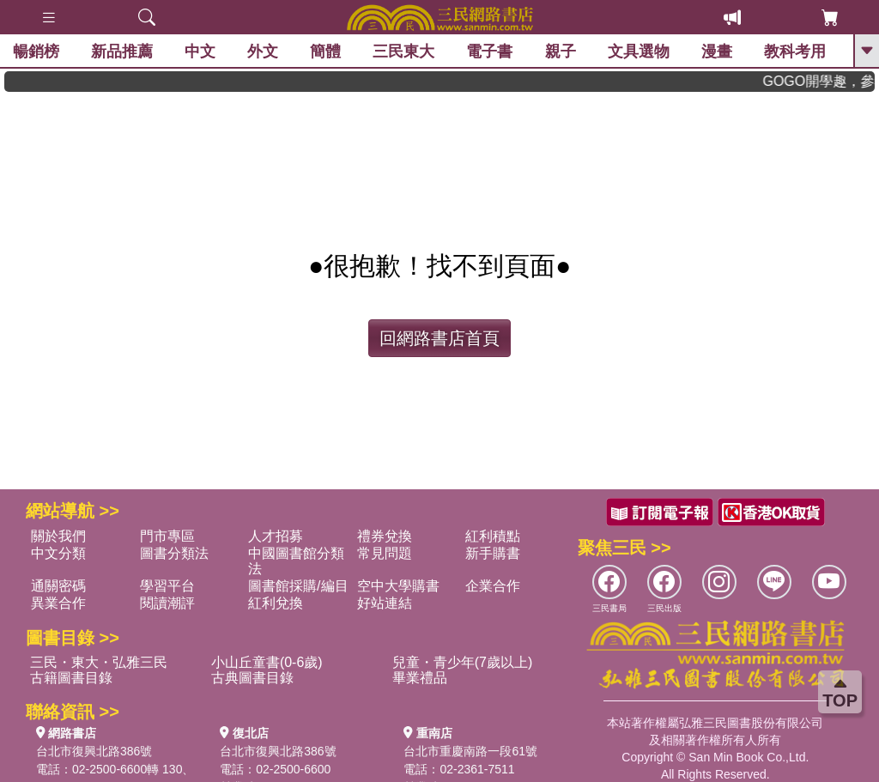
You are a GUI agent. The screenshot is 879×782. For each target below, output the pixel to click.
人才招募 (275, 536)
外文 (262, 51)
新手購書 (492, 553)
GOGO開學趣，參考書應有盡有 (828, 81)
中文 (200, 51)
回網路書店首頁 (439, 338)
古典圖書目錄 (252, 677)
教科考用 (795, 51)
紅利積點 (492, 536)
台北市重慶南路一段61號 (470, 751)
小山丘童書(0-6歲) (267, 662)
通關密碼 (58, 586)
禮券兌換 (384, 536)
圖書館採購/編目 (298, 586)
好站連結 (384, 603)
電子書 (490, 51)
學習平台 (167, 586)
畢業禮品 (419, 677)
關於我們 (58, 536)
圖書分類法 (174, 553)
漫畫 (716, 51)
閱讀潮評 (167, 603)
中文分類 (58, 553)
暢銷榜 (36, 51)
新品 (122, 51)
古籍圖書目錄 (71, 677)
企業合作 (492, 586)
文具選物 (639, 51)
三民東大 (403, 51)
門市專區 (167, 536)
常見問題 (384, 553)
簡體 (325, 51)
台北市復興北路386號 (94, 751)
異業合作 (58, 603)
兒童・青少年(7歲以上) (462, 662)
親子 (560, 51)
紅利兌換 (275, 603)
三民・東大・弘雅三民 (98, 662)
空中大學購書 (398, 586)
